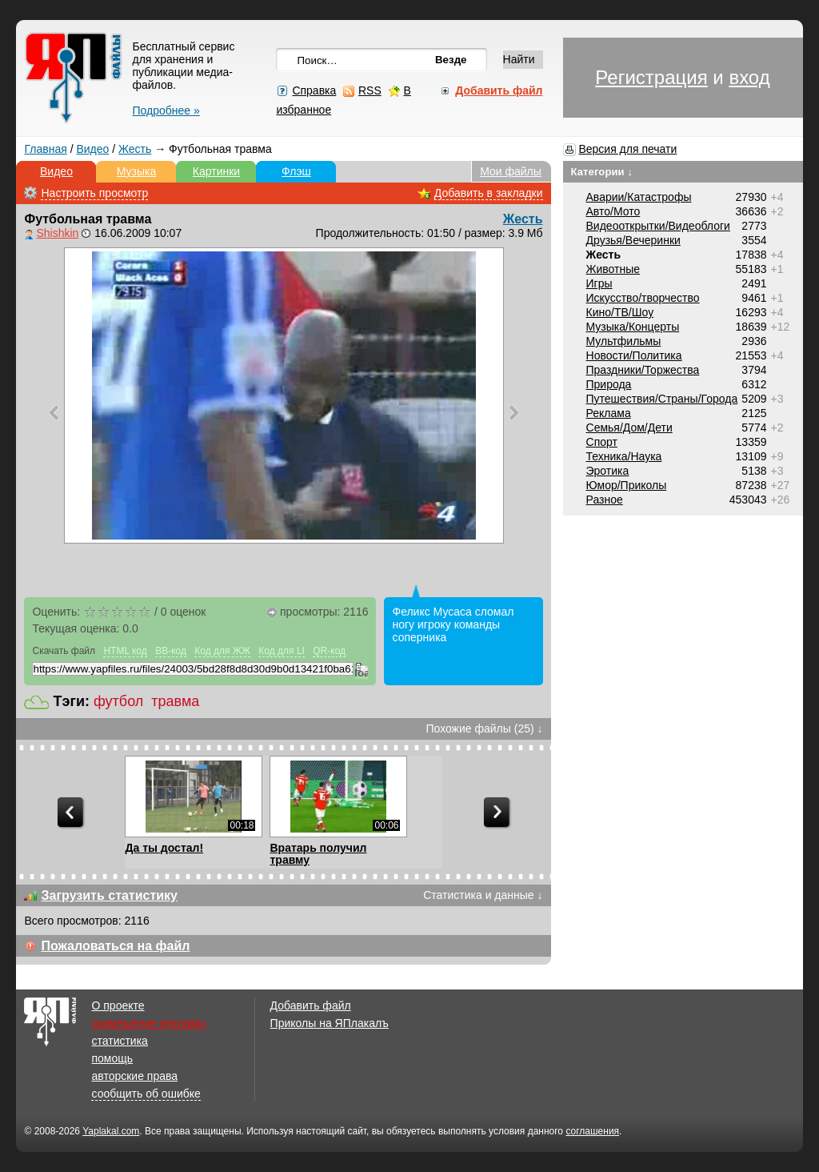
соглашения (592, 1131)
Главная (45, 148)
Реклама (608, 413)
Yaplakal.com (110, 1131)
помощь (112, 1058)
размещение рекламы (148, 1023)
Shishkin (57, 233)
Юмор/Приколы (626, 485)
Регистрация (651, 77)
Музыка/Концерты (633, 326)
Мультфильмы (623, 341)
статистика (119, 1040)
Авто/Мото (613, 211)
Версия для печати (627, 148)
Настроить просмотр (94, 193)
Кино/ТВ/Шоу (620, 312)
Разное (604, 499)
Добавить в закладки (488, 193)
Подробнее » (165, 110)
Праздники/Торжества (643, 369)
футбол (118, 701)
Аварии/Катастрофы (639, 197)
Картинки (216, 171)
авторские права (134, 1076)
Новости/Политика (634, 355)
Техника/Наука (624, 456)
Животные (613, 269)
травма (175, 701)
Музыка (137, 171)
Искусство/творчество (643, 297)
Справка (314, 90)
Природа (609, 384)
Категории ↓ (602, 172)
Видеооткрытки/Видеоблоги (658, 225)
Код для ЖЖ (222, 650)
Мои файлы (510, 171)
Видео (92, 148)
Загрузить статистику (109, 895)
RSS (370, 90)
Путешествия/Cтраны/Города (662, 398)
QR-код (329, 650)
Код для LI (281, 650)
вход (749, 77)
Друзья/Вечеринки (633, 240)
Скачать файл (63, 650)
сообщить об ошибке (145, 1093)
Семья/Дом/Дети (629, 427)
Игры (599, 283)
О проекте (117, 1005)
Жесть (134, 148)
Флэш (296, 171)
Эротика (607, 470)
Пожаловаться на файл (115, 946)
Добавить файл (310, 1005)
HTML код (124, 650)
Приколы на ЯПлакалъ (329, 1023)
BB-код (170, 650)
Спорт (601, 441)
